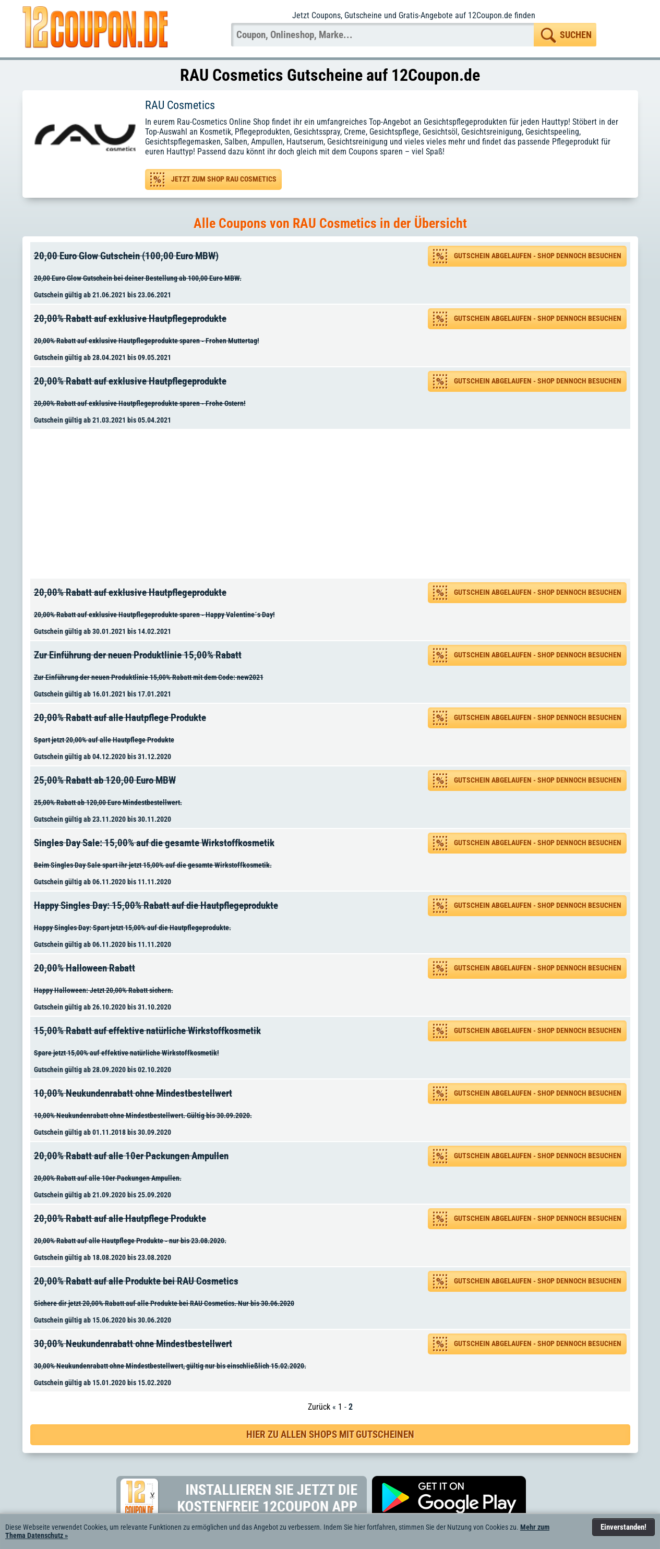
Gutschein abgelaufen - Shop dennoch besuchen (537, 255)
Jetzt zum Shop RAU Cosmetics (224, 179)
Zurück (319, 1407)
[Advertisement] (334, 504)
